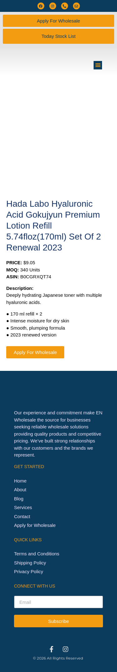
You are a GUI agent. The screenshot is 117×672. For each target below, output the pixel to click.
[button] (98, 65)
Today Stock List (58, 36)
